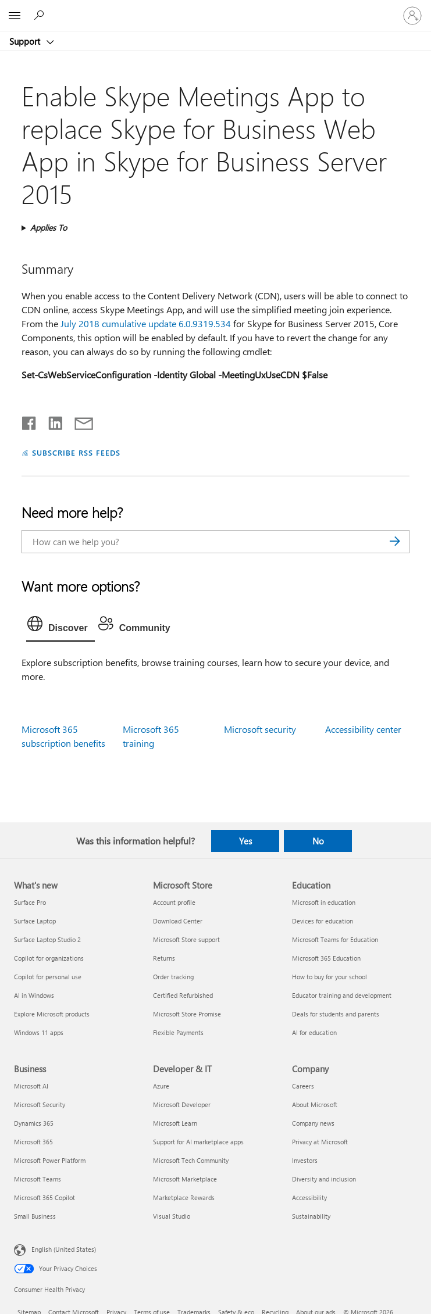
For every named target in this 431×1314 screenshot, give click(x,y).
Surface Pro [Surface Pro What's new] (30, 902)
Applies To (48, 227)
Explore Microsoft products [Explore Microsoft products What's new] (52, 1013)
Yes (245, 841)
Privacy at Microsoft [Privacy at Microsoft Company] (320, 1141)
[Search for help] (41, 15)
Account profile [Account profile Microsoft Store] (174, 902)
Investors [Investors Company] (305, 1160)
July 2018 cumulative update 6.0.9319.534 (145, 323)
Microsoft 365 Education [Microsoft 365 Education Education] (326, 958)
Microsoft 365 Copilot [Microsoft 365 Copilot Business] (44, 1197)
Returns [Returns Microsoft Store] (164, 958)
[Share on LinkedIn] (51, 421)
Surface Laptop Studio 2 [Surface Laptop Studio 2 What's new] (47, 939)
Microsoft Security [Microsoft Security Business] (39, 1104)
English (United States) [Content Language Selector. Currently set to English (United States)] (63, 1248)
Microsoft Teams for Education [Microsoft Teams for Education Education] (335, 939)
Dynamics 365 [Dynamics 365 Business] (34, 1123)
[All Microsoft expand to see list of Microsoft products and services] (15, 16)
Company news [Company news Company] (313, 1123)
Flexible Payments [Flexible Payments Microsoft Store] (178, 1032)
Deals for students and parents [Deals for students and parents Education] (335, 1013)
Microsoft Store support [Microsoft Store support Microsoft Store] (186, 939)
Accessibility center (363, 729)
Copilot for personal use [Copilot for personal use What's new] (47, 976)
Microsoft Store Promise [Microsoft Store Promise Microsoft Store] (187, 1013)
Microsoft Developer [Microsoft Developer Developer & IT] (182, 1104)
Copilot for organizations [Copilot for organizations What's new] (49, 958)
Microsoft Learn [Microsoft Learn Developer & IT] (175, 1123)
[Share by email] (78, 421)
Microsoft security (260, 729)
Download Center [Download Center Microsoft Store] (177, 920)
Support (25, 41)
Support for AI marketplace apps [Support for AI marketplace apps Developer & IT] (198, 1141)
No (318, 841)
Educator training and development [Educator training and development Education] (341, 995)
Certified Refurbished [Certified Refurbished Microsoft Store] (183, 995)
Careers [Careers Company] (303, 1086)
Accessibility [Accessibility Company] (309, 1197)
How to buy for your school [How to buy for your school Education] (329, 976)
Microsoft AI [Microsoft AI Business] (31, 1086)
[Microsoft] (215, 9)
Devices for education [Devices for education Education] (322, 920)
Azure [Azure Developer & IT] (161, 1086)
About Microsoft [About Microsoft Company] (314, 1104)
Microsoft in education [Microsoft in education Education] (323, 902)
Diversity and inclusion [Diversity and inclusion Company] (324, 1179)
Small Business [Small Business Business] (35, 1216)
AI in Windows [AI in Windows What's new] (34, 995)
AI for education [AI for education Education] (314, 1032)
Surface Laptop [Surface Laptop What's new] (35, 920)
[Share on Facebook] (30, 421)
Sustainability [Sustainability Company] (311, 1216)
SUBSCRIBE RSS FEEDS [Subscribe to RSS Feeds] (76, 452)
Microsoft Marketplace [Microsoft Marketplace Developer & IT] (185, 1179)
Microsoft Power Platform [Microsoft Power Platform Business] (50, 1160)
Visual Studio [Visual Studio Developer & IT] (171, 1216)
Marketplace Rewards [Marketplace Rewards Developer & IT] (184, 1197)
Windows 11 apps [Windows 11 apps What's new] (38, 1032)
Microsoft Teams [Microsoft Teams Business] (37, 1179)
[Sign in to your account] (412, 16)
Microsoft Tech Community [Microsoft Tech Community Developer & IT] (191, 1160)
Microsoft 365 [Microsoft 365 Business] (33, 1141)
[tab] (60, 626)
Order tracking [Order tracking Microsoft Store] (173, 976)
